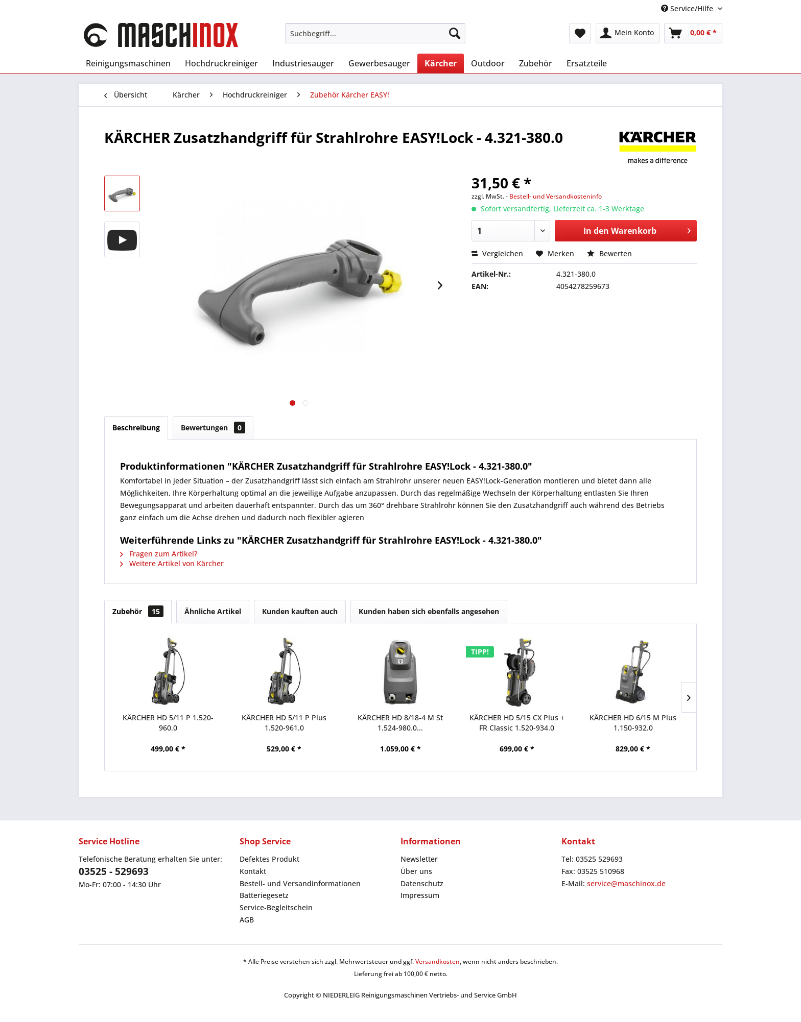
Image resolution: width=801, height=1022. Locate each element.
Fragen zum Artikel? (158, 553)
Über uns (416, 871)
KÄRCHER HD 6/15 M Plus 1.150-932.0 (633, 723)
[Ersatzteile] (586, 63)
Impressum (419, 895)
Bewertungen (213, 427)
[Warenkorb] (693, 33)
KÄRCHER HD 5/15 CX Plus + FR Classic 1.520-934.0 (516, 723)
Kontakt (253, 871)
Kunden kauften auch (300, 611)
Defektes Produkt (269, 859)
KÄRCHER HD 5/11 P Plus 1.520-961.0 (284, 723)
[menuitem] (375, 33)
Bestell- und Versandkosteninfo (555, 196)
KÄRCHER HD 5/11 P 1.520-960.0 (168, 723)
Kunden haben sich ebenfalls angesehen (429, 611)
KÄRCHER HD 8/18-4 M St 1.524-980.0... (400, 723)
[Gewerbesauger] (379, 63)
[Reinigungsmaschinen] (128, 63)
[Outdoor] (488, 63)
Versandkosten (437, 961)
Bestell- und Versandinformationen (300, 883)
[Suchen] (454, 33)
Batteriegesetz (264, 895)
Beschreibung (136, 427)
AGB (247, 919)
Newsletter (419, 859)
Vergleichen (497, 253)
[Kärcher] (440, 63)
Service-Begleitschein (276, 907)
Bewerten (609, 253)
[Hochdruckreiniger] (221, 63)
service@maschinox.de (626, 883)
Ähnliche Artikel (212, 611)
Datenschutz (421, 883)
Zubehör (137, 611)
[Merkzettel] (580, 33)
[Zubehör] (535, 63)
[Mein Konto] (627, 33)
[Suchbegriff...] (375, 33)
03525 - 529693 (114, 871)
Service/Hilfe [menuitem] (688, 8)
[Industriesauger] (303, 63)
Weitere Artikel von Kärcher (172, 563)
